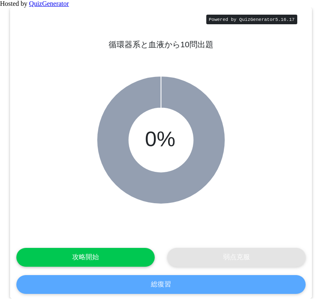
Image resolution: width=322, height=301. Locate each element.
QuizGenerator (49, 3)
